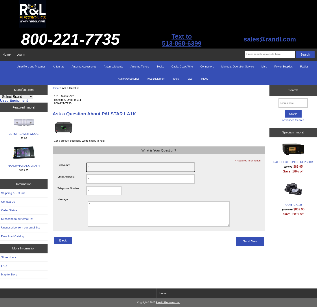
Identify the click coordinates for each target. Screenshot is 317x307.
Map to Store (9, 274)
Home (6, 54)
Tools (176, 78)
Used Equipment (14, 100)
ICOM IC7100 (293, 193)
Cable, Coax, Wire (182, 66)
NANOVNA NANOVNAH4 (24, 156)
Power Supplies (283, 66)
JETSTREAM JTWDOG (24, 126)
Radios (304, 66)
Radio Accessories (129, 78)
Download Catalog (12, 236)
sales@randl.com (269, 39)
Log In (21, 54)
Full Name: (63, 164)
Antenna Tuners (140, 66)
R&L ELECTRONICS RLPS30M (293, 153)
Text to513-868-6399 (181, 40)
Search (293, 90)
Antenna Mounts (113, 66)
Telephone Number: (68, 188)
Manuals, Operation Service (237, 66)
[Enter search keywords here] (270, 54)
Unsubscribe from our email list (20, 227)
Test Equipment (156, 78)
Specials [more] (293, 132)
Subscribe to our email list (17, 219)
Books (160, 66)
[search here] (293, 103)
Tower (189, 78)
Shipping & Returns (13, 193)
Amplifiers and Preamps (31, 66)
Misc (264, 66)
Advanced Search (293, 120)
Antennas (58, 66)
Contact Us (8, 201)
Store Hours (8, 257)
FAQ (4, 266)
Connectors (207, 66)
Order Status (9, 210)
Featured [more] (24, 107)
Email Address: (65, 176)
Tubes (204, 78)
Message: (62, 199)
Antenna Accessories (84, 66)
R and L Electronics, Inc (168, 302)
